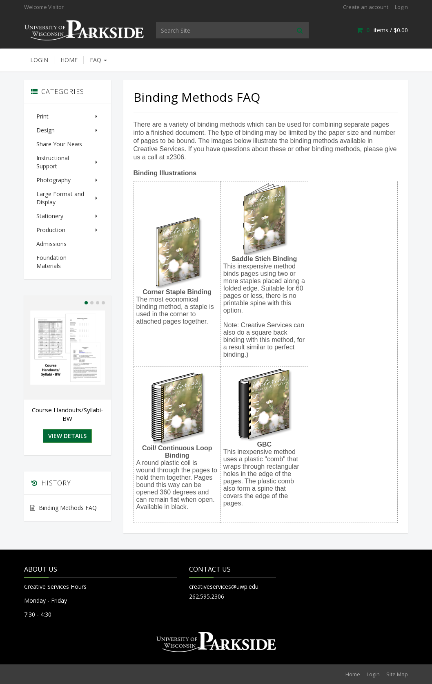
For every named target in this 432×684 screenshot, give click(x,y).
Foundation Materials (64, 249)
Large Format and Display (67, 190)
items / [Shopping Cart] (382, 30)
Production (67, 222)
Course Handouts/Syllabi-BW (67, 397)
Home (69, 60)
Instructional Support (67, 158)
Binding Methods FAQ (68, 491)
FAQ (98, 60)
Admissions (51, 235)
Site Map (397, 674)
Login (401, 7)
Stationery (67, 208)
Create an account (365, 7)
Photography (67, 172)
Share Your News (59, 144)
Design (67, 130)
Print (67, 116)
